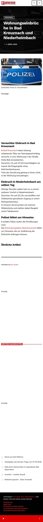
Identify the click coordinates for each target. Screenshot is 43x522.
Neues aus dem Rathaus (14, 457)
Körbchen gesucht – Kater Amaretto (18, 480)
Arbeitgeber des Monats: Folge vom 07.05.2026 (23, 462)
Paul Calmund (14, 264)
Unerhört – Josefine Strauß (15, 475)
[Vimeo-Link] (8, 3)
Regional (9, 17)
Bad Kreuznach (10, 150)
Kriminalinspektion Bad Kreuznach (20, 228)
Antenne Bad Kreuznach (23, 497)
